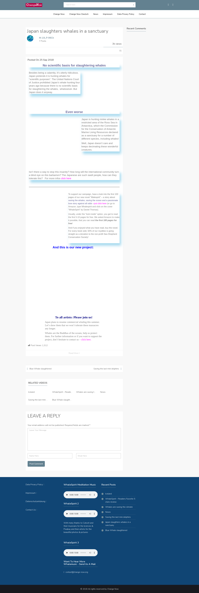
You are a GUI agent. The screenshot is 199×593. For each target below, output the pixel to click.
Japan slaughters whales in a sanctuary (118, 524)
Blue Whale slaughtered (40, 368)
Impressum (107, 14)
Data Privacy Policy (124, 14)
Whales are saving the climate (90, 391)
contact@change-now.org (77, 572)
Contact (140, 14)
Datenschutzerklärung (36, 501)
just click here (100, 203)
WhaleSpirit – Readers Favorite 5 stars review (120, 500)
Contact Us (31, 510)
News (96, 14)
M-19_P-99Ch (46, 37)
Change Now (61, 14)
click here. (86, 339)
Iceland (31, 391)
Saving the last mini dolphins (106, 368)
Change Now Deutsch (80, 14)
